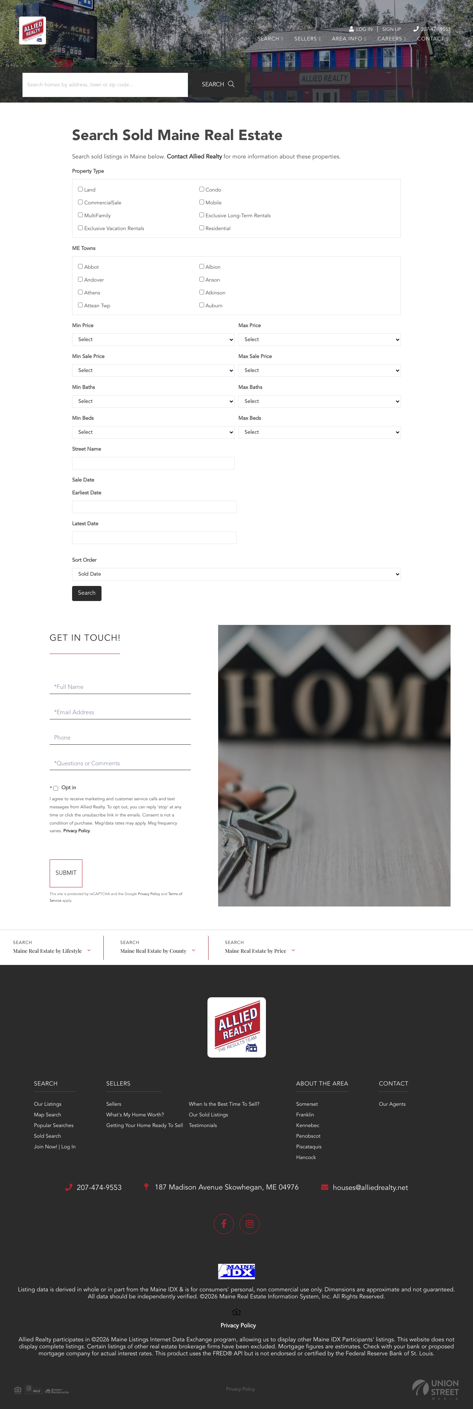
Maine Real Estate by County (153, 942)
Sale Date (83, 474)
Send (92, 867)
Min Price (83, 319)
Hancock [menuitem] (306, 1150)
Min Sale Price (88, 350)
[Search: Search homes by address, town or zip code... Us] (99, 87)
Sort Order (84, 554)
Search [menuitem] (266, 41)
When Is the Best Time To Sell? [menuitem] (221, 1097)
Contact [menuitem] (428, 41)
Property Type (88, 173)
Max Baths (250, 381)
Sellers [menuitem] (303, 41)
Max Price (249, 319)
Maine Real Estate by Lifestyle (47, 942)
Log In (351, 29)
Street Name (87, 443)
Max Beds (249, 412)
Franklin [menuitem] (305, 1108)
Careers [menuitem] (387, 41)
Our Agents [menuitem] (394, 1097)
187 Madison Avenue (221, 1180)
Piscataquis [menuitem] (308, 1139)
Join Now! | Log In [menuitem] (50, 1139)
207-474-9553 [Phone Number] (426, 29)
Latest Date (85, 518)
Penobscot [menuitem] (308, 1129)
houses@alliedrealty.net (368, 1180)
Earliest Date (87, 487)
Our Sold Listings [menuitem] (206, 1108)
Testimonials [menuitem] (200, 1118)
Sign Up (383, 29)
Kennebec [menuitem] (307, 1118)
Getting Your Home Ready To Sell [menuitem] (142, 1118)
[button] (203, 87)
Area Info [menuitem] (345, 41)
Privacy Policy (80, 824)
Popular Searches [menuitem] (48, 1118)
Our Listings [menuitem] (43, 1097)
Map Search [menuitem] (42, 1108)
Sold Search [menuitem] (42, 1129)
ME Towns (84, 242)
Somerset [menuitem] (307, 1097)
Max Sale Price (255, 350)
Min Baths (83, 381)
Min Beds (83, 412)
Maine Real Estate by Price (255, 942)
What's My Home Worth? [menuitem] (132, 1108)
